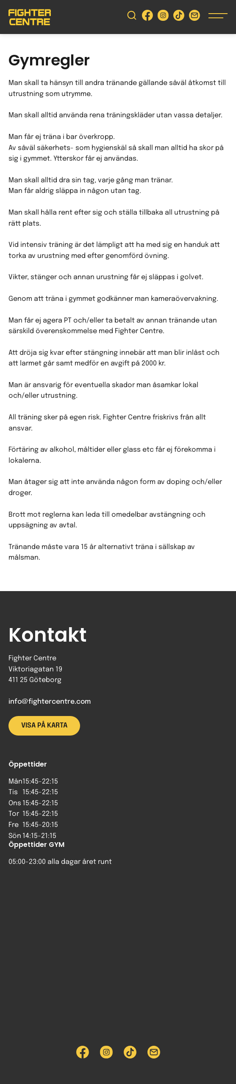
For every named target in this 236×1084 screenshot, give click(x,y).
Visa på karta (44, 725)
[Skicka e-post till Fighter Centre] (194, 17)
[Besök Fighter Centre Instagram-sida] (163, 17)
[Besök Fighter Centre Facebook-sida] (147, 17)
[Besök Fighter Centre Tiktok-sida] (178, 17)
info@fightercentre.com (49, 701)
